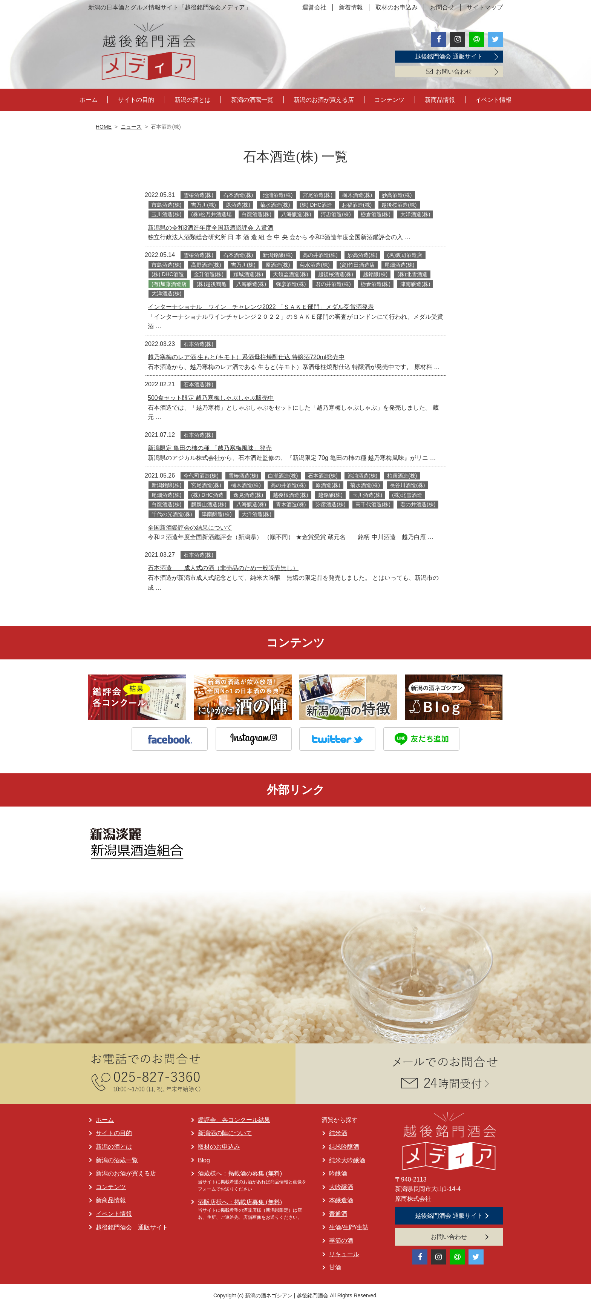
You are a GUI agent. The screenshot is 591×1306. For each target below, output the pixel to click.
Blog (204, 1158)
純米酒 (338, 1132)
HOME (104, 126)
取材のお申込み (396, 7)
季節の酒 (341, 1239)
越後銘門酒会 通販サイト (449, 56)
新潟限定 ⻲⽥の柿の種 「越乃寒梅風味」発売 (210, 447)
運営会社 (314, 7)
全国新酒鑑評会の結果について (190, 526)
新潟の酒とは (193, 98)
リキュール (344, 1252)
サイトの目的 (136, 98)
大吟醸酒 (341, 1185)
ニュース (131, 126)
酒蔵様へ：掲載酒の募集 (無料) (240, 1172)
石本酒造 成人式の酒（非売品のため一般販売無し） (223, 567)
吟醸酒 (338, 1172)
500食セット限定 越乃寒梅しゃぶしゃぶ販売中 (211, 396)
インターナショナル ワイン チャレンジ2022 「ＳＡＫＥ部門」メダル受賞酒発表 (261, 306)
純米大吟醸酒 (347, 1158)
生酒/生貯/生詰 (349, 1226)
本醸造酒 (341, 1199)
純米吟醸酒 (344, 1145)
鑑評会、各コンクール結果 (234, 1118)
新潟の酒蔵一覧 (252, 98)
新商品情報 (440, 98)
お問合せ (442, 7)
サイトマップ (485, 7)
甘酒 (335, 1266)
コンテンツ (389, 98)
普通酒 (338, 1212)
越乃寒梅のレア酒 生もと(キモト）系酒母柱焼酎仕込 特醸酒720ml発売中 (246, 356)
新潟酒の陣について (225, 1132)
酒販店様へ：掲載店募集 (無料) (240, 1200)
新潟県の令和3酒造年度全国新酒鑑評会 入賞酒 (210, 226)
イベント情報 (493, 98)
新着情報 (351, 7)
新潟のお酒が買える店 (324, 98)
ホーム (89, 98)
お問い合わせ (449, 71)
